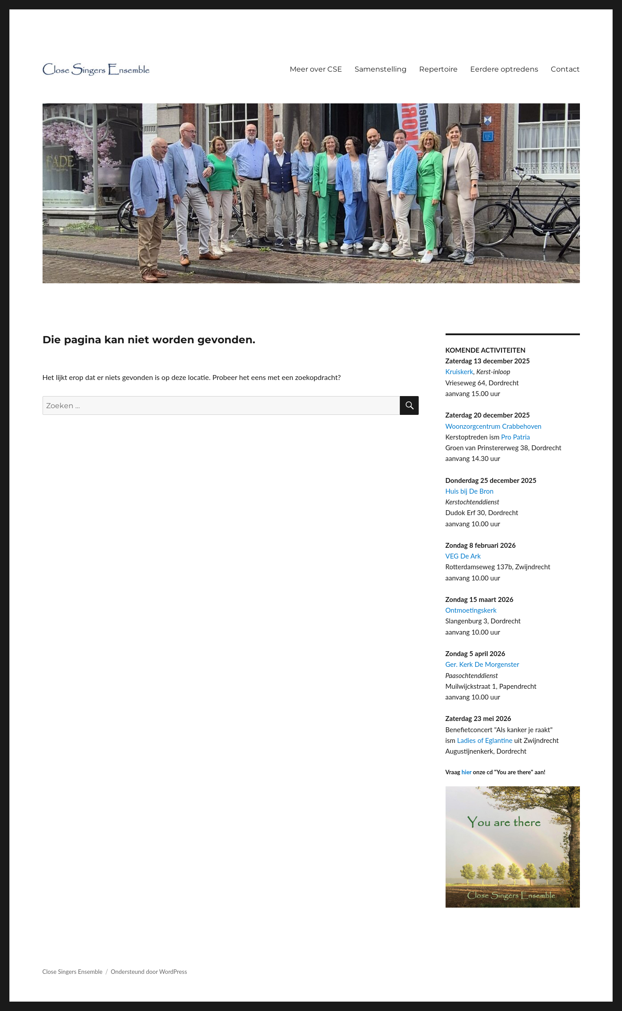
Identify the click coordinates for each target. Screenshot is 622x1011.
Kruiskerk (459, 371)
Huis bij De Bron (470, 491)
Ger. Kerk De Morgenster (482, 664)
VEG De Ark (463, 556)
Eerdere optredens (504, 69)
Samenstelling (381, 69)
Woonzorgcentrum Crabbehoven (494, 426)
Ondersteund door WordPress (149, 971)
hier (467, 772)
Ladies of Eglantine (485, 740)
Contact (565, 69)
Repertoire (438, 69)
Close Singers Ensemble (73, 971)
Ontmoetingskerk (471, 610)
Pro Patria (515, 437)
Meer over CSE (316, 69)
